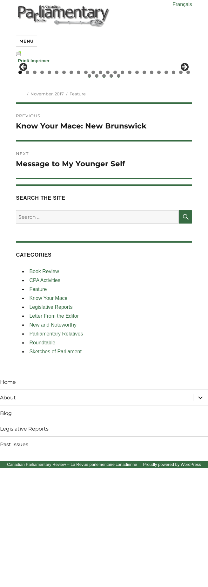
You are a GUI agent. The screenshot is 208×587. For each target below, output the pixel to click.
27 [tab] (104, 195)
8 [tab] (71, 191)
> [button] (184, 127)
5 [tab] (49, 191)
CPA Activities (44, 399)
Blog (6, 532)
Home (8, 501)
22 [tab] (173, 191)
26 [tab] (96, 195)
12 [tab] (100, 191)
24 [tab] (188, 191)
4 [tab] (42, 191)
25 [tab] (89, 195)
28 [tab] (111, 195)
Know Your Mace (48, 417)
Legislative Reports (50, 426)
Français (182, 4)
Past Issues (14, 563)
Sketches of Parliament (55, 470)
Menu (26, 41)
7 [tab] (64, 191)
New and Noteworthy (53, 444)
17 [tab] (137, 191)
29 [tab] (118, 195)
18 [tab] (144, 191)
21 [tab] (166, 191)
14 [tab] (115, 191)
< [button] (24, 127)
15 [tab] (122, 191)
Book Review (44, 390)
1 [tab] (20, 191)
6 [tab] (56, 191)
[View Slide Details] (59, 128)
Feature (78, 213)
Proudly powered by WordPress (172, 583)
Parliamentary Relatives (56, 453)
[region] (104, 128)
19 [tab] (151, 191)
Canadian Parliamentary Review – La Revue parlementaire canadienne (72, 583)
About (8, 517)
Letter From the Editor (54, 435)
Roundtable (42, 462)
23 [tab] (181, 191)
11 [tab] (93, 191)
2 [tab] (27, 191)
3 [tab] (35, 191)
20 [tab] (159, 191)
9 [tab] (78, 191)
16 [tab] (129, 191)
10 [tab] (86, 191)
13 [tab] (108, 191)
